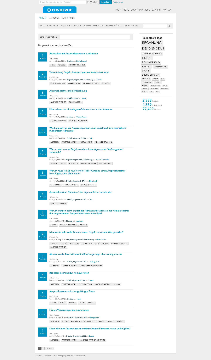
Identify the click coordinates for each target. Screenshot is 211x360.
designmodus (153, 48)
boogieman (94, 318)
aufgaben (73, 163)
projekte (144, 91)
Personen (131, 26)
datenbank (160, 67)
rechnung (152, 43)
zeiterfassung (152, 53)
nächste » (49, 348)
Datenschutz (79, 356)
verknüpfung (164, 88)
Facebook (47, 356)
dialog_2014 (94, 262)
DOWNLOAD (137, 10)
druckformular (150, 75)
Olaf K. (99, 80)
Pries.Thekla (101, 240)
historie (92, 185)
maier (78, 299)
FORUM (42, 18)
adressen (144, 88)
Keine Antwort (71, 26)
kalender (82, 121)
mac (162, 79)
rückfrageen (75, 102)
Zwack (91, 280)
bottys (91, 336)
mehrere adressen (119, 243)
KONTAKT (167, 10)
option (72, 121)
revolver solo (151, 63)
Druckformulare (72, 98)
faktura (157, 82)
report (146, 67)
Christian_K (93, 181)
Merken (94, 2)
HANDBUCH (54, 18)
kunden (78, 243)
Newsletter (57, 356)
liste (53, 65)
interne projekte (58, 163)
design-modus (147, 82)
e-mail (151, 91)
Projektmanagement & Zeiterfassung (80, 80)
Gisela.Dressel (81, 61)
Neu (42, 26)
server (155, 79)
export (157, 91)
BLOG (147, 10)
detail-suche (86, 142)
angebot (146, 79)
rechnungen (154, 88)
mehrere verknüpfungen (96, 243)
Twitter (38, 356)
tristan (84, 98)
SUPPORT (156, 10)
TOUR (118, 10)
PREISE (125, 10)
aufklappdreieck (103, 284)
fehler (165, 85)
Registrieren (118, 2)
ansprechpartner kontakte (83, 321)
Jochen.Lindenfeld (102, 160)
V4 (91, 138)
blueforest (79, 221)
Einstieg (70, 61)
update (145, 71)
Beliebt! (52, 26)
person (117, 284)
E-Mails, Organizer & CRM (76, 138)
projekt (147, 58)
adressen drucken (103, 142)
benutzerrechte (58, 84)
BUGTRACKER (68, 18)
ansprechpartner (77, 65)
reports (145, 85)
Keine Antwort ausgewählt (103, 26)
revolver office (155, 85)
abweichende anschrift (91, 266)
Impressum (68, 356)
